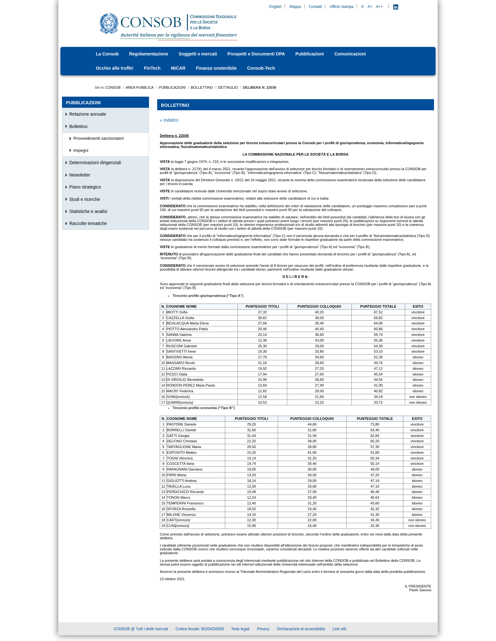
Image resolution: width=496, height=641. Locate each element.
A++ (379, 6)
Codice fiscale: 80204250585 (200, 630)
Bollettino (78, 126)
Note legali (240, 630)
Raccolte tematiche (88, 223)
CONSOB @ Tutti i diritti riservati (141, 630)
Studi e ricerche (84, 199)
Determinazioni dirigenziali (95, 162)
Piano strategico (85, 186)
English (275, 6)
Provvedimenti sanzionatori (98, 138)
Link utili (339, 630)
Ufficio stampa (341, 6)
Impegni (80, 150)
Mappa (295, 6)
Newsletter (79, 174)
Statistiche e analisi (88, 211)
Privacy (263, 630)
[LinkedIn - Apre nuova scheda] (395, 6)
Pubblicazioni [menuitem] (83, 102)
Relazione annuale (87, 114)
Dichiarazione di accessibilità (301, 630)
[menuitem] (109, 54)
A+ (370, 6)
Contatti (315, 6)
